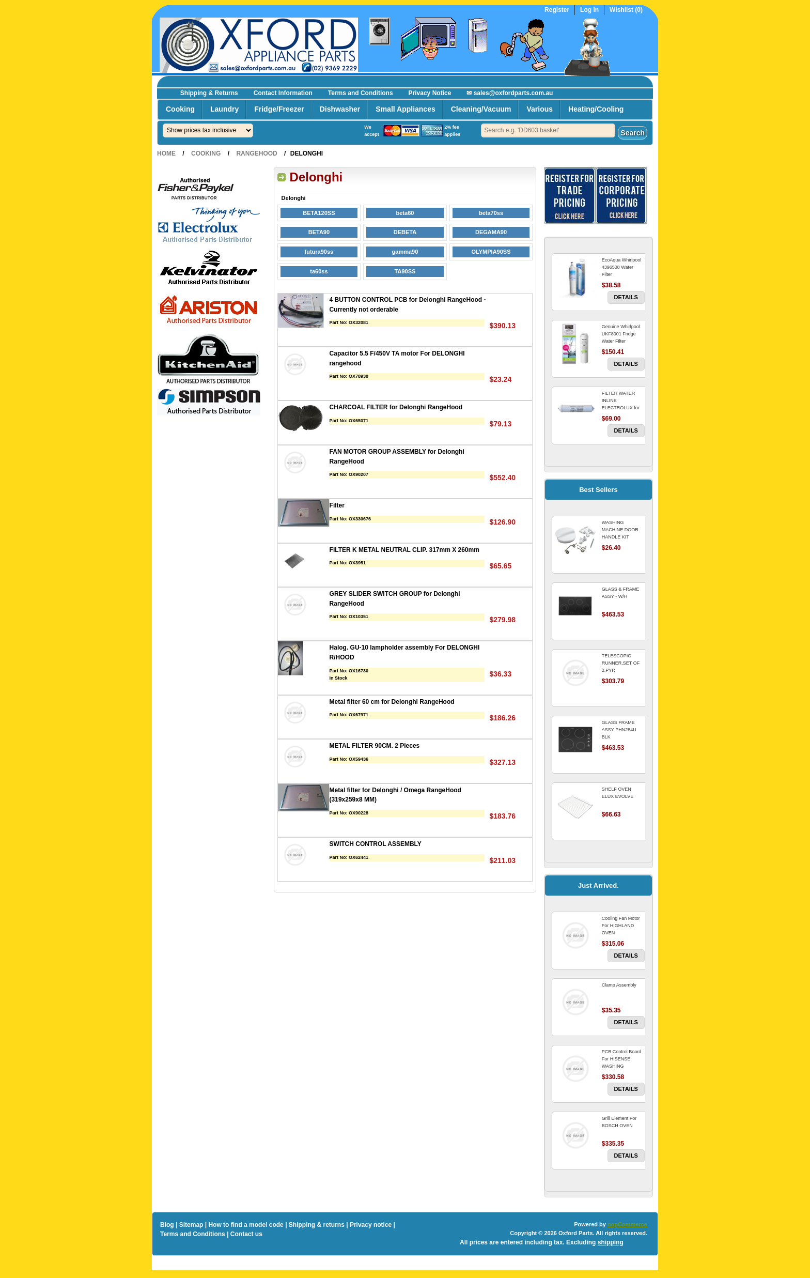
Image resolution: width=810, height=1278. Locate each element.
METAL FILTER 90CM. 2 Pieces (375, 745)
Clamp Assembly (619, 985)
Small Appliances (405, 109)
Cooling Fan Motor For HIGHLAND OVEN (621, 925)
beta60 (405, 213)
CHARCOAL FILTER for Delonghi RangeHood (396, 407)
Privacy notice (371, 1224)
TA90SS (405, 271)
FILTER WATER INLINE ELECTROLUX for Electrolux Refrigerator (621, 408)
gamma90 (405, 252)
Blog (167, 1224)
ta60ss (319, 271)
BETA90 (319, 232)
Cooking (180, 109)
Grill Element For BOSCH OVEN (619, 1122)
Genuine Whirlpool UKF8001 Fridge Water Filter (621, 334)
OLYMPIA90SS (491, 252)
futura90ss (319, 252)
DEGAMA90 (491, 232)
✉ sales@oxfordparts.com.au (509, 93)
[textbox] (548, 130)
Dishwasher (340, 109)
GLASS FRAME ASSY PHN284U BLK (619, 730)
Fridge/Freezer (279, 109)
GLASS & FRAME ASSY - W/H (621, 593)
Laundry (224, 109)
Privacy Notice (430, 93)
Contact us (246, 1234)
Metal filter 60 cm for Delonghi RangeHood (392, 701)
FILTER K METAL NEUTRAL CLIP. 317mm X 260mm (404, 549)
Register (556, 10)
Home (166, 153)
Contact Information (283, 93)
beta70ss (491, 213)
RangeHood (256, 153)
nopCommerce (627, 1224)
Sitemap (191, 1224)
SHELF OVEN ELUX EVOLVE (617, 793)
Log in (589, 10)
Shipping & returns (317, 1224)
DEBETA (405, 232)
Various (539, 109)
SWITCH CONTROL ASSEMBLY (376, 844)
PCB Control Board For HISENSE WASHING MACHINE (622, 1062)
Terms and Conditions (360, 93)
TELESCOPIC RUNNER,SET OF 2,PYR (621, 663)
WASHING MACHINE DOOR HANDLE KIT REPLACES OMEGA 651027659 (623, 537)
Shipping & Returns (209, 93)
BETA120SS (319, 213)
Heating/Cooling (596, 109)
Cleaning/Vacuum (481, 109)
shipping (611, 1242)
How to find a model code (245, 1224)
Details (626, 297)
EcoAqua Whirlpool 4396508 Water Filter (622, 267)
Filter (337, 505)
